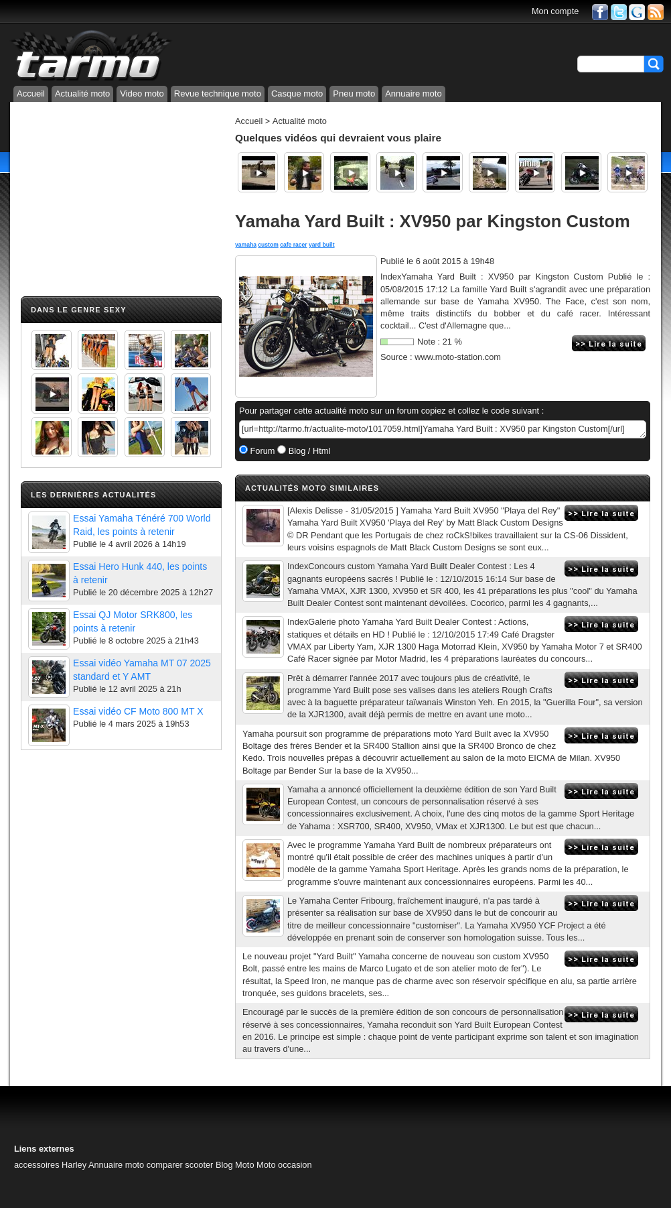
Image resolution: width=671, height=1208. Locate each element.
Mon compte (555, 11)
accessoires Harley (50, 1165)
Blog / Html (308, 451)
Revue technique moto (217, 93)
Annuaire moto (413, 93)
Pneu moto (354, 93)
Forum (261, 451)
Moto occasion (284, 1165)
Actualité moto (82, 93)
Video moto (142, 93)
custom (268, 244)
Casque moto (297, 93)
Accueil (31, 93)
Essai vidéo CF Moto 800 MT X (138, 711)
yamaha (245, 244)
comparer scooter (180, 1165)
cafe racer (293, 244)
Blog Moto (235, 1165)
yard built (322, 244)
